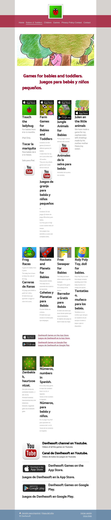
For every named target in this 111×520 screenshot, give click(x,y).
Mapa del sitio (48, 513)
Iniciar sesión (86, 513)
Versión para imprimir (30, 513)
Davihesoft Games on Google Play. (52, 342)
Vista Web (87, 516)
